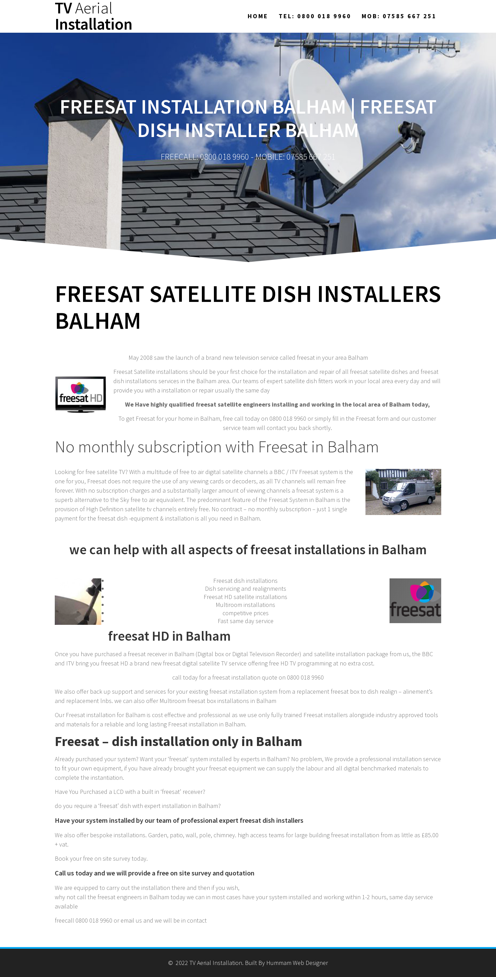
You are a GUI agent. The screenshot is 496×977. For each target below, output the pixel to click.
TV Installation (94, 16)
